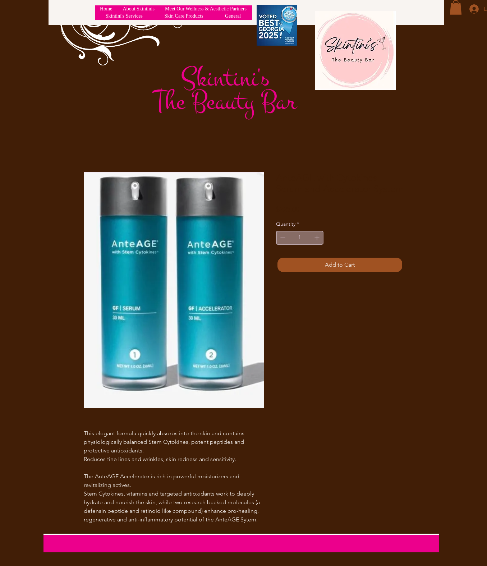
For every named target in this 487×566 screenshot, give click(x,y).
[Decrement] (281, 237)
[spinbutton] (299, 237)
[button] (456, 7)
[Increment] (317, 237)
